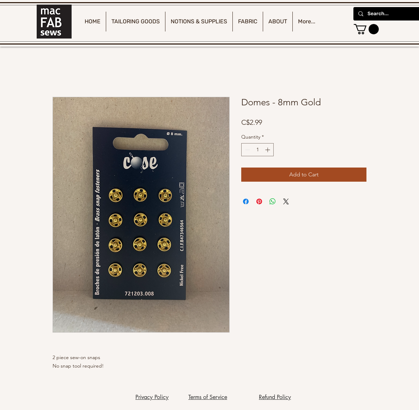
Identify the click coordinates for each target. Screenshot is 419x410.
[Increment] (268, 150)
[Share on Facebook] (246, 201)
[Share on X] (286, 201)
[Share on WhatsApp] (272, 201)
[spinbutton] (257, 150)
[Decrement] (246, 150)
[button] (366, 29)
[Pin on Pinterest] (259, 201)
